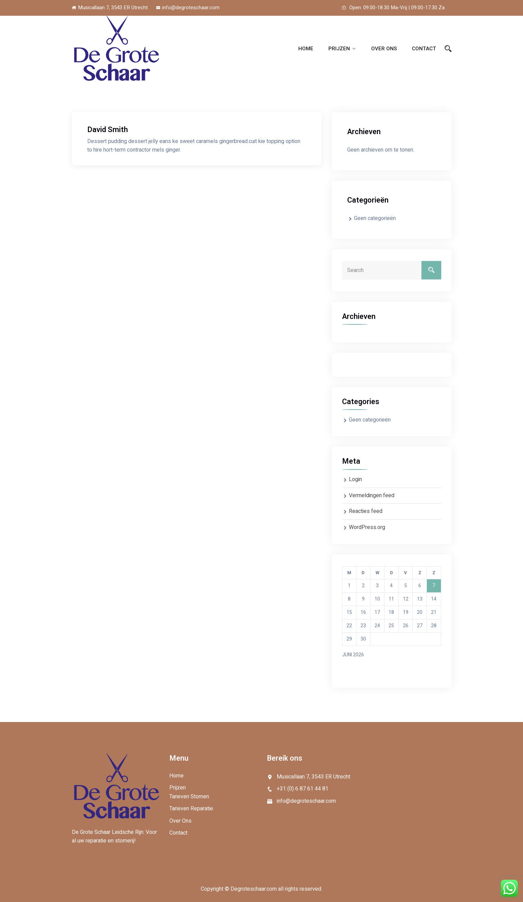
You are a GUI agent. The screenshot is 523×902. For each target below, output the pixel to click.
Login (355, 479)
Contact (424, 48)
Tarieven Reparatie (191, 808)
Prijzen (339, 48)
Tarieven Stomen (189, 797)
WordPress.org (367, 527)
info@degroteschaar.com (188, 7)
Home (305, 48)
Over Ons (384, 48)
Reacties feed (365, 511)
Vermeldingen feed (371, 495)
